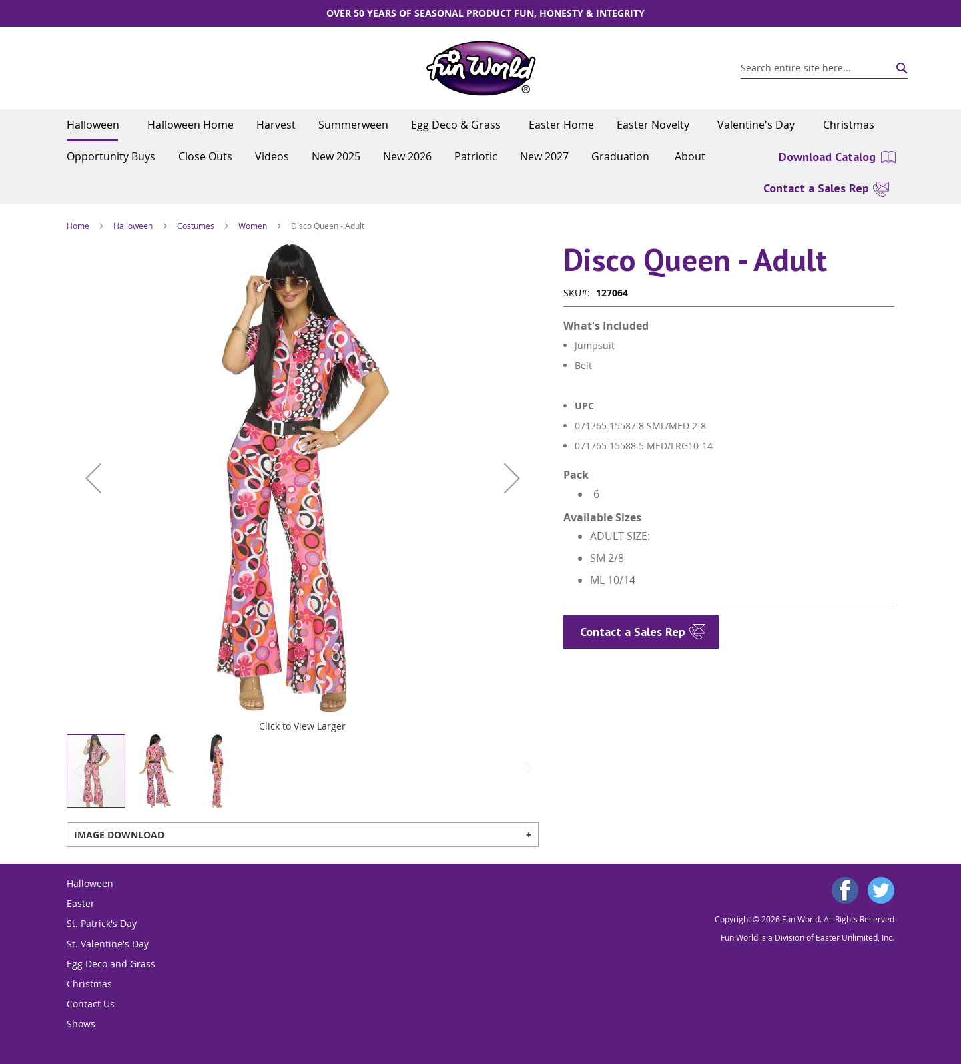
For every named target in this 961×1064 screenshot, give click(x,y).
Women (252, 225)
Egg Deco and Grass (111, 963)
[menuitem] (96, 125)
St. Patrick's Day (102, 923)
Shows (81, 1023)
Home (78, 225)
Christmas (89, 983)
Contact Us (91, 1003)
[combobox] (824, 68)
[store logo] (481, 68)
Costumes (195, 225)
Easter (81, 903)
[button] (93, 478)
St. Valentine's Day (108, 943)
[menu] (480, 140)
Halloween (133, 225)
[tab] (302, 834)
